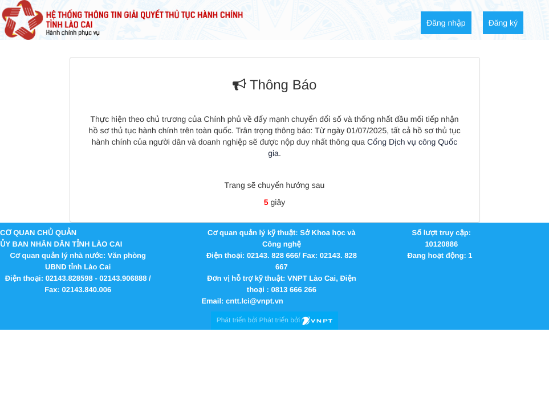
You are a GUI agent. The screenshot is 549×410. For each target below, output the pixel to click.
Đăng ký (503, 22)
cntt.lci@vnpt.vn (254, 301)
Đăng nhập (446, 22)
